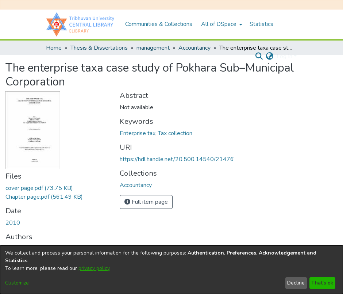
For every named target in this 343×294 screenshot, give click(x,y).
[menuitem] (221, 24)
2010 (12, 223)
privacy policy (93, 268)
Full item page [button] (146, 202)
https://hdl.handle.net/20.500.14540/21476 (177, 159)
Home (54, 48)
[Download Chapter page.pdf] (44, 197)
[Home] (82, 24)
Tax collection (175, 133)
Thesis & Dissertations (99, 48)
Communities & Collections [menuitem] (158, 24)
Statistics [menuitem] (261, 24)
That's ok (322, 282)
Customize (17, 282)
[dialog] (171, 269)
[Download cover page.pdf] (39, 188)
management (153, 48)
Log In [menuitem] (284, 56)
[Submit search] (259, 56)
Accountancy (194, 48)
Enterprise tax (137, 133)
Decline (296, 282)
